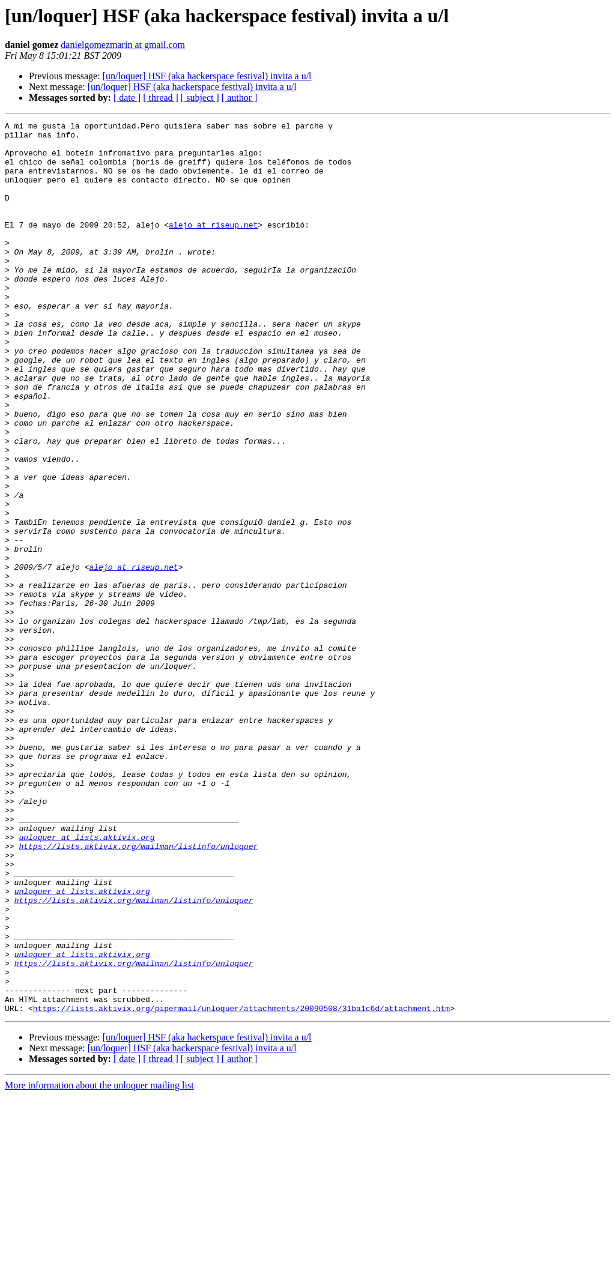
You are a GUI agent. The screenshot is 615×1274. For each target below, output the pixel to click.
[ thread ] (160, 97)
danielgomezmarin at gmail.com (123, 45)
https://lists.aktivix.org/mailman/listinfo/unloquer (138, 991)
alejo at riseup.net (213, 246)
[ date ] (127, 97)
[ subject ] (200, 97)
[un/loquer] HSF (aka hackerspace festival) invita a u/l (207, 76)
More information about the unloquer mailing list (99, 1263)
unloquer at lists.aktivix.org (86, 981)
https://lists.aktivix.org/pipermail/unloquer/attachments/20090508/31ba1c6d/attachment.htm (241, 1186)
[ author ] (240, 97)
